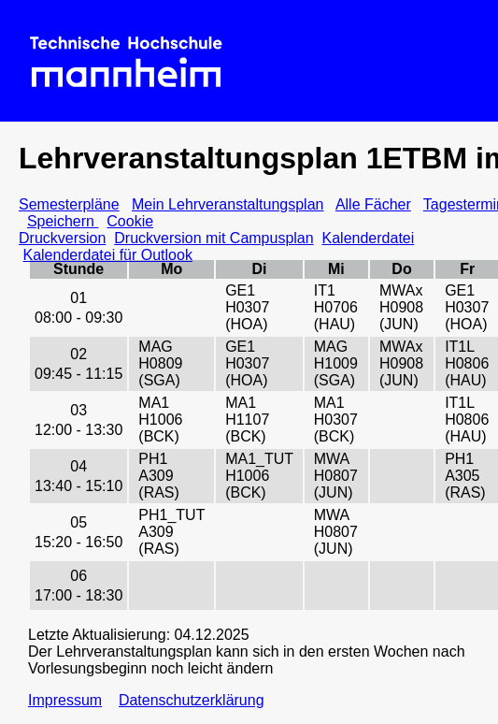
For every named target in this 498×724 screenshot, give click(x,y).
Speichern (63, 221)
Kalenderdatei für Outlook (107, 255)
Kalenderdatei (368, 238)
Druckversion (62, 238)
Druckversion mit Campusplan (213, 238)
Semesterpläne (69, 204)
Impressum (65, 700)
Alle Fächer (373, 204)
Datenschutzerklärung (191, 700)
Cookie (130, 221)
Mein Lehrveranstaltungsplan (227, 204)
